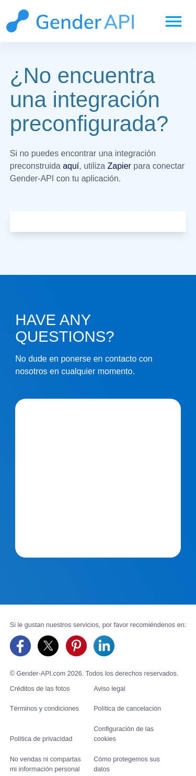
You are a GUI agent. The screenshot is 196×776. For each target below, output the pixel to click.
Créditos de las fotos (40, 688)
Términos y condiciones (44, 708)
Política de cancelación (127, 708)
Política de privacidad (41, 739)
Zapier (119, 165)
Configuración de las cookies (124, 734)
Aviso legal (109, 688)
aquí (71, 165)
